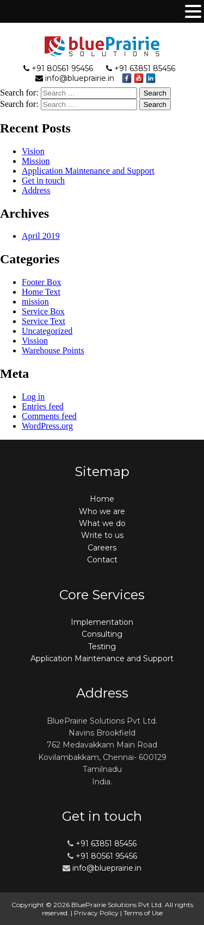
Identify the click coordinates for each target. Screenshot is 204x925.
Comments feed (49, 416)
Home (102, 499)
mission (35, 301)
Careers (102, 548)
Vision (33, 151)
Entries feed (43, 406)
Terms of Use (143, 913)
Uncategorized (47, 330)
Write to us (102, 535)
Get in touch (43, 180)
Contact (102, 560)
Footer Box (41, 282)
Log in (33, 396)
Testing (102, 646)
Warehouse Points (53, 350)
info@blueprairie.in (79, 78)
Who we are (102, 511)
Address (36, 190)
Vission (35, 340)
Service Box (43, 311)
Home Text (41, 291)
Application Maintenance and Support (88, 170)
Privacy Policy (96, 913)
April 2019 (41, 235)
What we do (102, 523)
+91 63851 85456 (144, 68)
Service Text (43, 321)
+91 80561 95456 (62, 68)
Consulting (102, 634)
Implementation (102, 622)
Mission (36, 161)
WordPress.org (47, 425)
